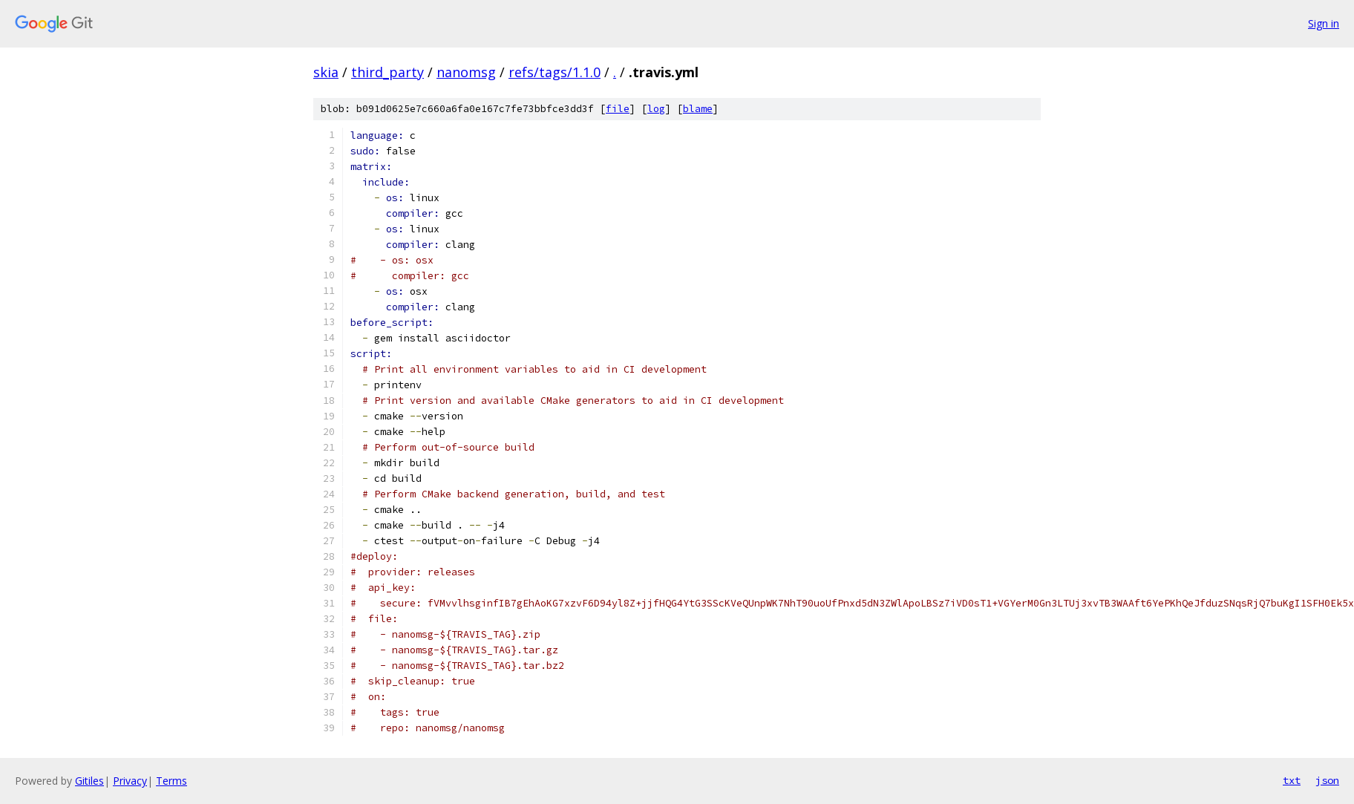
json (1327, 780)
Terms (171, 781)
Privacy (130, 781)
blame (698, 108)
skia (325, 72)
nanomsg (466, 72)
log (656, 108)
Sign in (1323, 23)
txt (1292, 780)
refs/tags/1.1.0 (554, 72)
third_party (387, 72)
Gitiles (89, 781)
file (617, 108)
